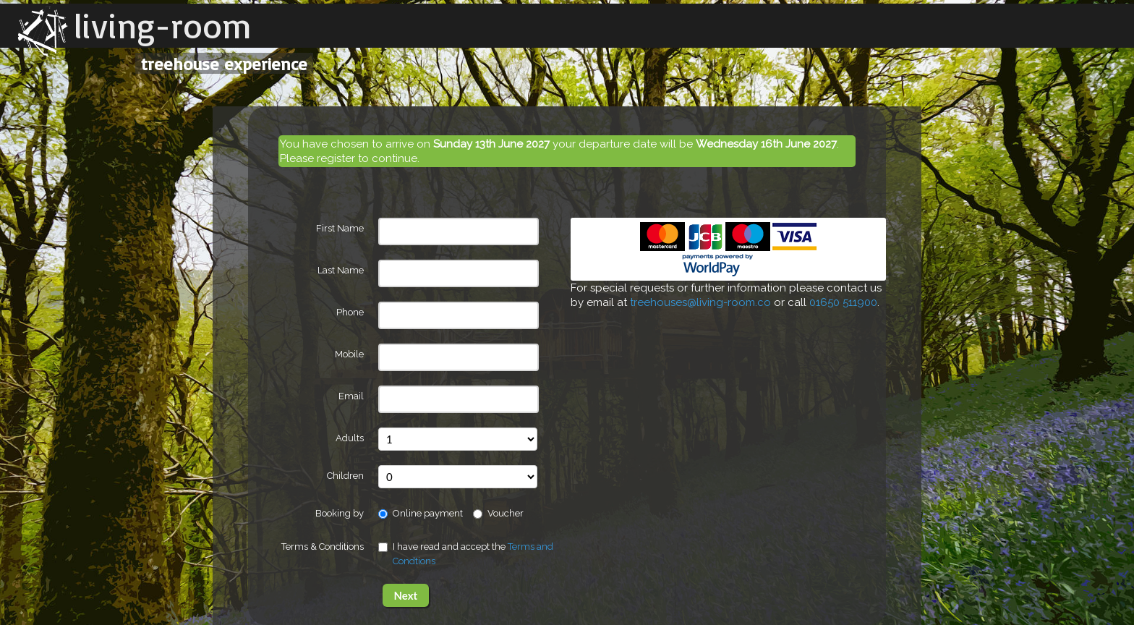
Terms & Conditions (322, 546)
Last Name (340, 270)
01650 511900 (843, 302)
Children (345, 475)
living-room (163, 25)
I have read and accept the (465, 553)
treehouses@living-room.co (700, 302)
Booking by (339, 513)
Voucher (498, 513)
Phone (350, 312)
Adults (350, 438)
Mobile (349, 354)
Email (351, 396)
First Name (340, 228)
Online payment (420, 513)
